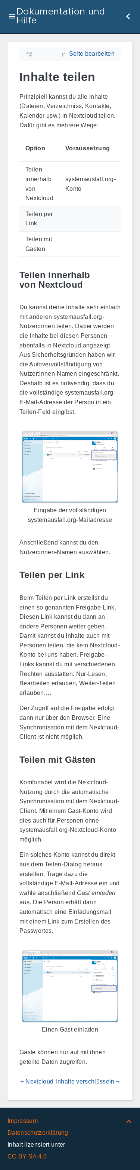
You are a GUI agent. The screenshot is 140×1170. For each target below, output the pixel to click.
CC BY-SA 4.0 (27, 1156)
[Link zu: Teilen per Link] (93, 575)
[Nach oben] (129, 1121)
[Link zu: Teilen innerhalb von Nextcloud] (115, 279)
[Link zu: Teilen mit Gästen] (104, 759)
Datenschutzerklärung (37, 1133)
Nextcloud (36, 1081)
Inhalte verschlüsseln (88, 1081)
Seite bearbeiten (92, 53)
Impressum (22, 1121)
